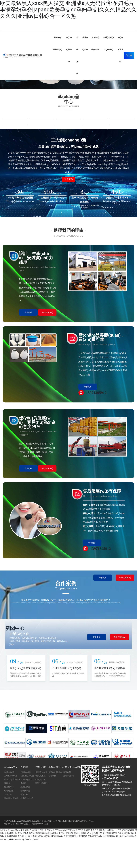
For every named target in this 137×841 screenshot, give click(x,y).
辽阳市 (53, 836)
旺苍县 (61, 833)
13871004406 (113, 792)
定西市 (38, 833)
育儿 (20, 833)
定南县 (125, 830)
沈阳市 (79, 836)
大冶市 (66, 836)
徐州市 (105, 836)
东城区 (76, 833)
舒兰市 (105, 833)
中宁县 (33, 836)
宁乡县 (99, 836)
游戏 (85, 836)
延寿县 (112, 836)
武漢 (46, 824)
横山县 (7, 836)
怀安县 (25, 833)
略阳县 (7, 833)
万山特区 (91, 836)
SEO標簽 (83, 821)
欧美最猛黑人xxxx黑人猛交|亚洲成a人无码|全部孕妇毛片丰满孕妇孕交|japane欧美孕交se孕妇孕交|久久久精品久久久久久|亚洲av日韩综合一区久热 (68, 9)
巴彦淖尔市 (122, 833)
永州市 (27, 836)
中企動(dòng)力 (37, 824)
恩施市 (131, 830)
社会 (56, 833)
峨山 (89, 833)
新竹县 (118, 836)
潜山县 (14, 833)
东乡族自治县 (47, 833)
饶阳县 (40, 836)
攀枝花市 (113, 833)
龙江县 (20, 836)
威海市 (83, 833)
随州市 (73, 836)
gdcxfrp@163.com (123, 795)
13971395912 (96, 393)
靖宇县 (47, 836)
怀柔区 (14, 836)
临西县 (32, 833)
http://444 (126, 836)
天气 (100, 833)
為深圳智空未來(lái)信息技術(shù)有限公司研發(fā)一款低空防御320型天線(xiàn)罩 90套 (110, 676)
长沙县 (94, 833)
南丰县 (60, 836)
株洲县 (131, 833)
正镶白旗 (69, 833)
